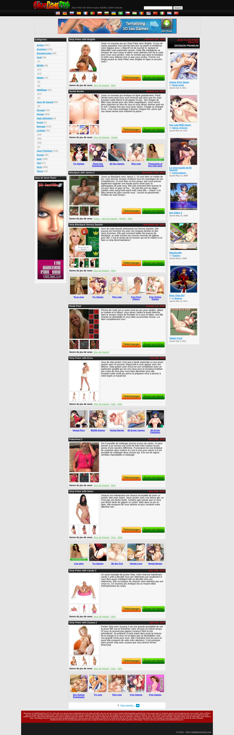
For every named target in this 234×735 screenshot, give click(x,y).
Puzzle (40, 155)
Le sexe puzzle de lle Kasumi (180, 169)
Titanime (176, 256)
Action (40, 45)
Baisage (41, 126)
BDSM (40, 65)
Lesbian (41, 130)
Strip (39, 167)
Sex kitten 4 (175, 213)
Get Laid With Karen (180, 125)
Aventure (41, 49)
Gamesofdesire (179, 173)
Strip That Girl (176, 295)
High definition (45, 118)
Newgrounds (178, 85)
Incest (40, 122)
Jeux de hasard (45, 102)
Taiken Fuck (175, 338)
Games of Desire (180, 128)
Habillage (42, 90)
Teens (40, 171)
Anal (39, 57)
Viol (39, 163)
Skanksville (175, 253)
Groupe (41, 110)
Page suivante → (127, 705)
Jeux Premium (44, 151)
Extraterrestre (44, 53)
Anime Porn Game (179, 82)
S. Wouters (177, 298)
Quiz (39, 159)
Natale (40, 77)
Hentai (40, 114)
